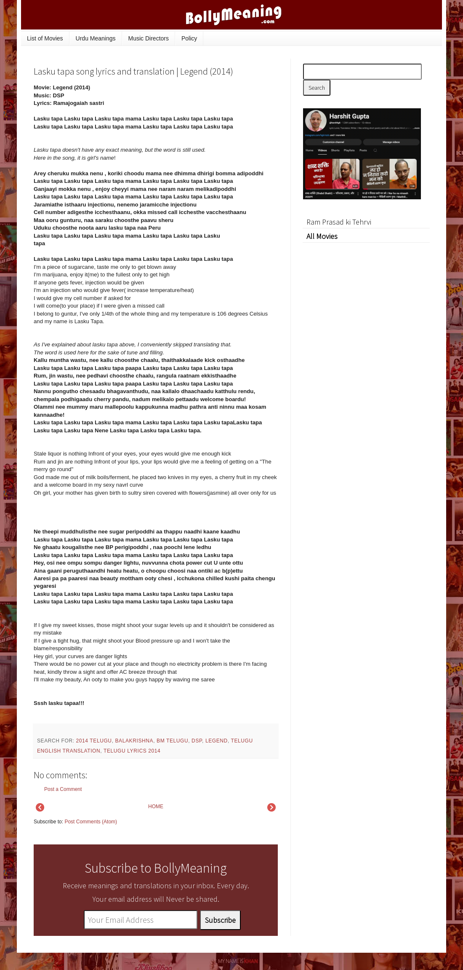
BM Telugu (172, 741)
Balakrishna (134, 741)
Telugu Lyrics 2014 (132, 751)
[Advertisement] (366, 368)
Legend (216, 741)
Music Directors (148, 38)
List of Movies (45, 38)
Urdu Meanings (96, 38)
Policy (189, 38)
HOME (155, 806)
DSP (197, 741)
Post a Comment (63, 789)
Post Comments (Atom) (90, 822)
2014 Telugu (94, 741)
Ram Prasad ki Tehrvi (338, 222)
